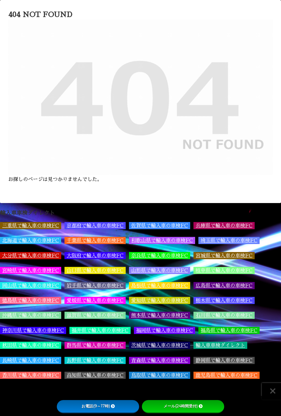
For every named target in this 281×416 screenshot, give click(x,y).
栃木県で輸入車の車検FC (224, 300)
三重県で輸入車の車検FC (30, 225)
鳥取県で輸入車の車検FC (159, 375)
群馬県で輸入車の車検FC (95, 345)
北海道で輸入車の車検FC (30, 240)
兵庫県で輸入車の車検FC (224, 225)
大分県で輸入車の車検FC (30, 255)
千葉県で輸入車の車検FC (95, 240)
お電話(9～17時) (98, 406)
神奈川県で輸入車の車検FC (33, 330)
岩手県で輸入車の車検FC (95, 285)
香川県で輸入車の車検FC (30, 375)
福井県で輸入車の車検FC (100, 330)
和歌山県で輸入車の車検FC (162, 240)
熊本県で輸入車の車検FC (159, 315)
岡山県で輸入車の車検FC (30, 285)
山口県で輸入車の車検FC (95, 270)
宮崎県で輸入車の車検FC (30, 270)
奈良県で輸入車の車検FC (159, 255)
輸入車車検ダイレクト (220, 345)
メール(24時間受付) (183, 406)
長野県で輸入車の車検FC (95, 360)
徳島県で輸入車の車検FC (30, 300)
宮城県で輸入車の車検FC (224, 255)
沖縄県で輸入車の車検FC (30, 315)
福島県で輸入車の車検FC (229, 330)
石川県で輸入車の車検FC (224, 315)
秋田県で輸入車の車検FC (30, 345)
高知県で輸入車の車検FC (95, 375)
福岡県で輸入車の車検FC (164, 330)
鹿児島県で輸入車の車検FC (226, 375)
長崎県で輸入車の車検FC (30, 360)
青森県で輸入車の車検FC (159, 360)
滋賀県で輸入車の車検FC (95, 315)
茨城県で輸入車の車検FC (159, 345)
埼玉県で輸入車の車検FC (229, 240)
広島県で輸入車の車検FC (224, 285)
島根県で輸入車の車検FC (159, 285)
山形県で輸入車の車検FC (159, 270)
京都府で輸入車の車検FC (95, 225)
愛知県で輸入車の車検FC (159, 300)
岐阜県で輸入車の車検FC (224, 270)
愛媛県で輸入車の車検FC (95, 300)
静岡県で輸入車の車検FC (224, 360)
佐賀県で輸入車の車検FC (159, 225)
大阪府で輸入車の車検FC (95, 255)
